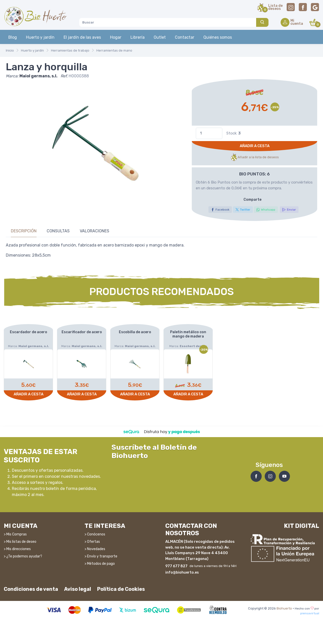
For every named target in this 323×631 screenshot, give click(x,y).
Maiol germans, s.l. (38, 76)
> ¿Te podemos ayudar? (23, 554)
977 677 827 (176, 564)
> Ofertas (92, 539)
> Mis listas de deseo (20, 539)
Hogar (115, 37)
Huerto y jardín (40, 37)
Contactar (184, 37)
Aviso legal (77, 587)
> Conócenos (95, 532)
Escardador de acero (28, 332)
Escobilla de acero (135, 332)
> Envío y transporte (101, 554)
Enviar (289, 209)
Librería (137, 37)
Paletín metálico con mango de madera (188, 334)
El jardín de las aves (82, 37)
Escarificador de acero (82, 332)
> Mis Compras (15, 532)
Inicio (10, 50)
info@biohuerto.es (182, 571)
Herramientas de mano (114, 50)
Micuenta (296, 22)
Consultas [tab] (58, 231)
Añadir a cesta (255, 146)
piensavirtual (309, 611)
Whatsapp (265, 209)
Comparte (252, 199)
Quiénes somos (217, 37)
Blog (12, 37)
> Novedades (95, 547)
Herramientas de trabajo (70, 50)
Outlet (160, 37)
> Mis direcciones (17, 547)
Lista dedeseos (275, 7)
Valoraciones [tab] (94, 231)
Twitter (242, 209)
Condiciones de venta (31, 587)
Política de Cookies (121, 587)
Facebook (220, 209)
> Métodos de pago (100, 561)
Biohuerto (284, 607)
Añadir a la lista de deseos (254, 157)
